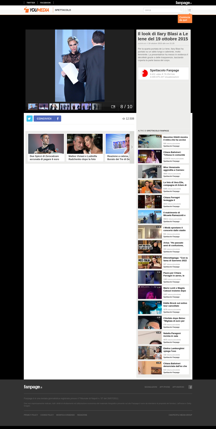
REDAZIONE (82, 415)
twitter (31, 3)
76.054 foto (169, 74)
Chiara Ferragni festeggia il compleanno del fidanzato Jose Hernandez (171, 199)
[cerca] (163, 10)
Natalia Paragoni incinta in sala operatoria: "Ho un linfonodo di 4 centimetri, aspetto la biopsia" (174, 334)
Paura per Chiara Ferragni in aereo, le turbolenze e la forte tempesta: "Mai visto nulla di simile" (174, 274)
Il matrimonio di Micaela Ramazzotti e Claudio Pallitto (174, 214)
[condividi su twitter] (30, 118)
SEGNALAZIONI (150, 387)
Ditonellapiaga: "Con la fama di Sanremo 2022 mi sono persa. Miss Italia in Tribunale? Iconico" (175, 259)
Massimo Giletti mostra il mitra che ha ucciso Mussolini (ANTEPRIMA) (175, 138)
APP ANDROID (178, 387)
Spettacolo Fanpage (164, 70)
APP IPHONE (165, 387)
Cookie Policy (47, 415)
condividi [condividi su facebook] (44, 118)
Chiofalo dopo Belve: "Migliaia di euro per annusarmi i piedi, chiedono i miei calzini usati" (175, 319)
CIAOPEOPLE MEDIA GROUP (180, 415)
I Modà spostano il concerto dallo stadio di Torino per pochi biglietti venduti (174, 229)
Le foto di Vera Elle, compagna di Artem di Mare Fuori (175, 184)
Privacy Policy (31, 415)
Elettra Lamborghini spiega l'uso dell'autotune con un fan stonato (174, 350)
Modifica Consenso (65, 415)
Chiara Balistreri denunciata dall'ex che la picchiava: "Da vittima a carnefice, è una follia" (175, 365)
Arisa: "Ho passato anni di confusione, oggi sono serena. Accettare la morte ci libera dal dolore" (174, 244)
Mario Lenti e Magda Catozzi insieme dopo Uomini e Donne (174, 289)
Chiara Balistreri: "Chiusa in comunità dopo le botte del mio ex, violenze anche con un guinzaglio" (175, 153)
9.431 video (155, 74)
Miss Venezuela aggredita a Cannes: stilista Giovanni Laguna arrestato (174, 168)
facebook (45, 3)
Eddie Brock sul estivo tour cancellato (175, 304)
